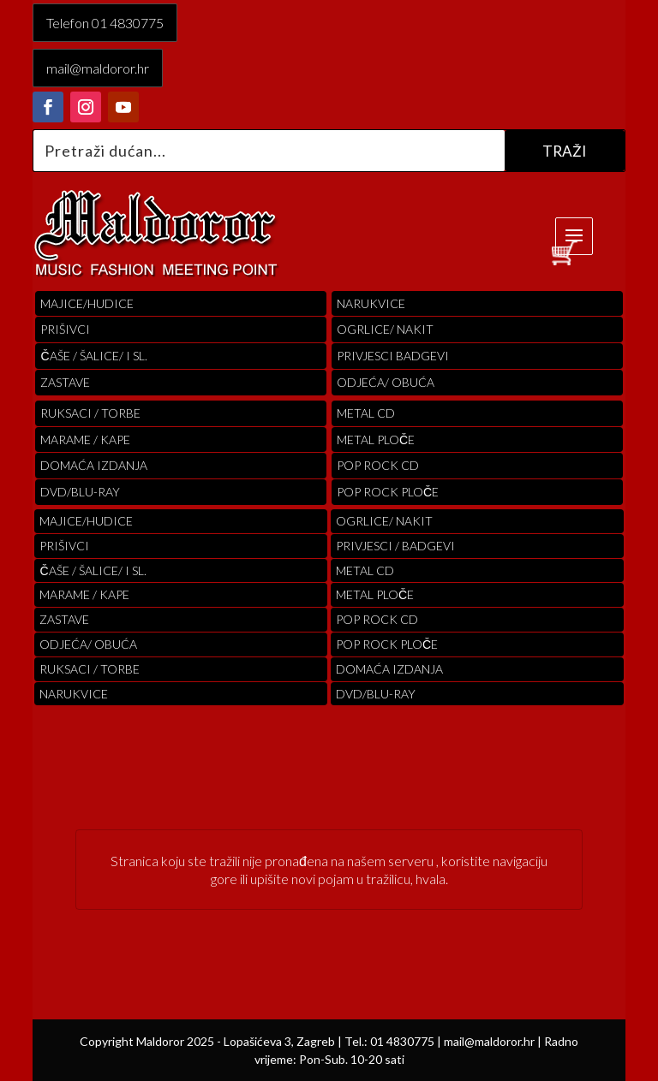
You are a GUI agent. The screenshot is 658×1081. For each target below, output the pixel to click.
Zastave (65, 382)
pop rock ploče (388, 491)
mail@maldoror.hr (97, 68)
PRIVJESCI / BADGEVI (395, 545)
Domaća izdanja (93, 465)
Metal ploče (376, 439)
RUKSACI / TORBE (90, 413)
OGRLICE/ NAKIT (385, 329)
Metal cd (366, 413)
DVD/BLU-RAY (80, 491)
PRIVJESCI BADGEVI (393, 355)
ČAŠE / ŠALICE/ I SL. (93, 355)
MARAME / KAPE (85, 439)
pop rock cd (378, 465)
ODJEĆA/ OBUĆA (385, 382)
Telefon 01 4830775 (105, 23)
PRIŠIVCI (65, 329)
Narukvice (371, 303)
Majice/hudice (87, 303)
